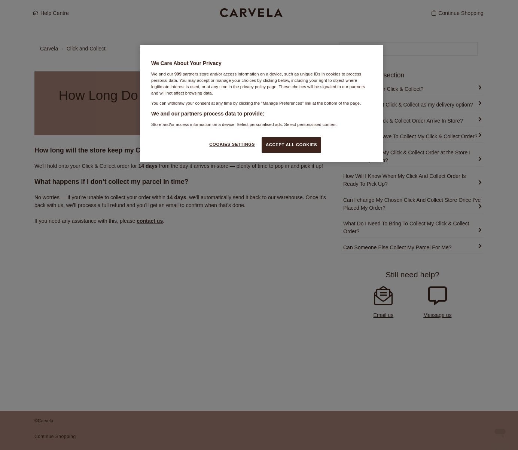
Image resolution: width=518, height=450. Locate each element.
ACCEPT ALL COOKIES (291, 144)
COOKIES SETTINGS (232, 144)
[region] (261, 103)
